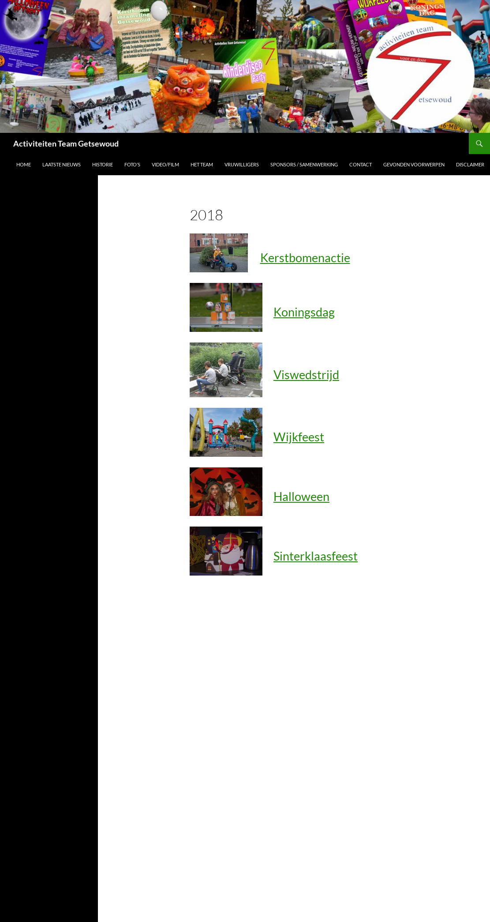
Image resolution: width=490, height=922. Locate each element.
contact (360, 164)
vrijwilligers (241, 164)
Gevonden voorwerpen (414, 164)
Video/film (165, 164)
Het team (202, 164)
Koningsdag (304, 312)
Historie (102, 164)
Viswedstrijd (306, 374)
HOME (23, 164)
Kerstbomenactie (305, 257)
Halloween (301, 496)
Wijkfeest (298, 436)
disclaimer (470, 164)
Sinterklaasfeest (315, 556)
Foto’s (132, 164)
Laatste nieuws (61, 164)
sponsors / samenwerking (304, 164)
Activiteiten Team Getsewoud (66, 143)
